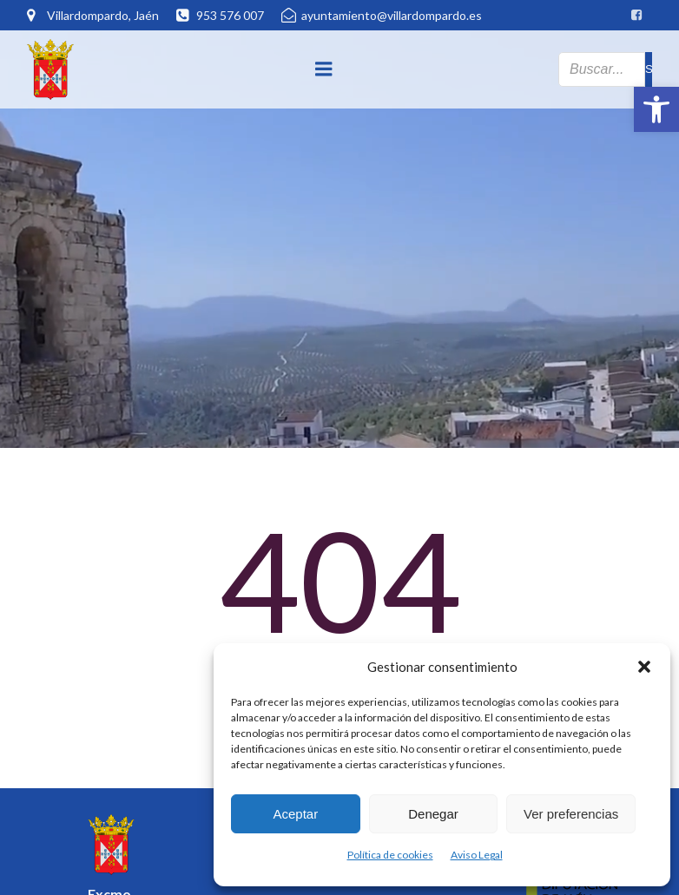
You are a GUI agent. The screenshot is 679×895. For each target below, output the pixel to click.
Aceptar (295, 813)
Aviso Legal (477, 854)
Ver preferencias (571, 813)
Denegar (433, 813)
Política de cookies (390, 854)
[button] (656, 109)
